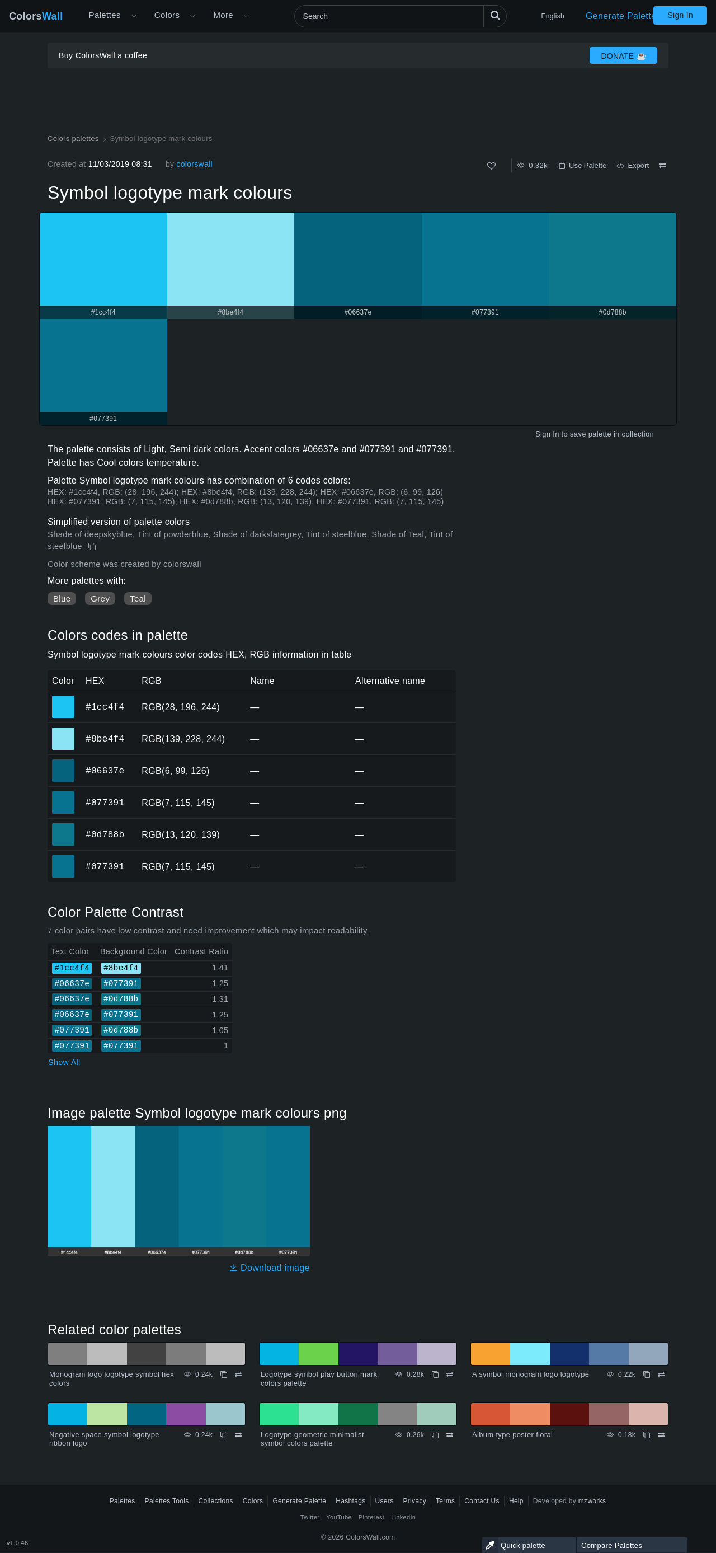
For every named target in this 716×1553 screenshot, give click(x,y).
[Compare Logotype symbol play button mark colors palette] (450, 1374)
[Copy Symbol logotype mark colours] (93, 546)
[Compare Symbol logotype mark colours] (662, 165)
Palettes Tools (167, 1501)
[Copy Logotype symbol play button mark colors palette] (435, 1374)
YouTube (338, 1517)
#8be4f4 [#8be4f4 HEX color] (63, 731)
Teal (138, 598)
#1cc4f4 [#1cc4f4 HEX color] (63, 699)
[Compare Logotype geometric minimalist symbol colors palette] (450, 1435)
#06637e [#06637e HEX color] (63, 762)
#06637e (105, 770)
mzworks (592, 1501)
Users (384, 1501)
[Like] (491, 166)
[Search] (400, 16)
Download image (269, 1268)
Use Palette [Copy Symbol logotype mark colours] (582, 165)
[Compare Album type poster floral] (661, 1435)
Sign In (680, 15)
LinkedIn (403, 1517)
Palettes (105, 15)
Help (516, 1501)
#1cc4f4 (105, 707)
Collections (216, 1501)
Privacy (414, 1501)
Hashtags (350, 1501)
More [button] (223, 15)
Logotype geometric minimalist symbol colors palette (312, 1439)
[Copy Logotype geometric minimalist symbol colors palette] (435, 1435)
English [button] (552, 16)
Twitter (310, 1517)
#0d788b (105, 834)
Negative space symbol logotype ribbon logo (104, 1439)
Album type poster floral (512, 1434)
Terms (445, 1501)
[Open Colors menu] (192, 16)
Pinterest (371, 1517)
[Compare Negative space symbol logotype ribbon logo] (238, 1435)
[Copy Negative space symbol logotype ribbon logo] (224, 1435)
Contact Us (482, 1501)
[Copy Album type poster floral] (647, 1435)
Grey (100, 598)
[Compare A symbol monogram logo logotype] (661, 1374)
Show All (64, 1062)
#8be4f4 (105, 739)
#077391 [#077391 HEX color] (63, 794)
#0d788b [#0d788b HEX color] (63, 826)
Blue (61, 598)
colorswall (194, 163)
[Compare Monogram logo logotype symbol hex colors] (238, 1374)
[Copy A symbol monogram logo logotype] (647, 1374)
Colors (36, 16)
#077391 (105, 802)
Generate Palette (621, 16)
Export (632, 165)
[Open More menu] (133, 16)
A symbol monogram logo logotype (530, 1374)
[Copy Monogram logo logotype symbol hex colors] (224, 1374)
